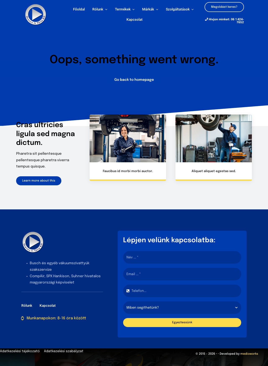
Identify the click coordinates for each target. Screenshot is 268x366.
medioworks (249, 353)
